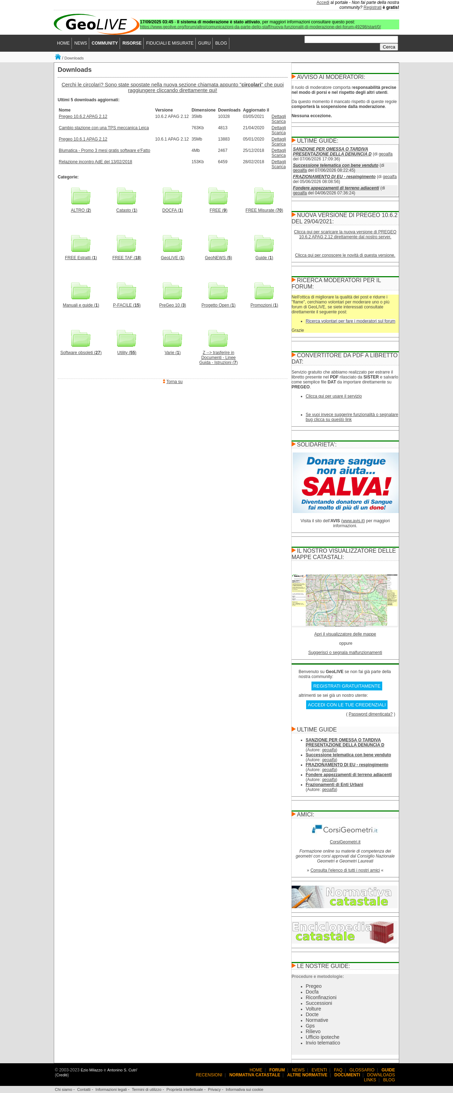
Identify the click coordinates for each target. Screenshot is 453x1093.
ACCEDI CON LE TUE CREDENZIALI (347, 704)
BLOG (221, 43)
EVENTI (319, 1070)
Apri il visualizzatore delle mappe (345, 634)
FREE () (218, 208)
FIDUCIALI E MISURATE (170, 43)
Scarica (278, 121)
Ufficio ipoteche (322, 1037)
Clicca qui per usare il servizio (334, 396)
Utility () (126, 350)
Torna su (174, 381)
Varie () (172, 350)
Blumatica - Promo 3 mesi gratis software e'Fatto (104, 150)
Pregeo (314, 986)
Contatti (84, 1089)
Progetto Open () (218, 303)
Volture (313, 1009)
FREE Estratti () (81, 255)
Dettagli (278, 116)
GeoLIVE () (172, 255)
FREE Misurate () (264, 208)
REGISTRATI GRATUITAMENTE (346, 686)
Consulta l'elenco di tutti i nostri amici (345, 870)
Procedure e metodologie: (318, 976)
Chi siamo (63, 1089)
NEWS (80, 43)
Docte (312, 1014)
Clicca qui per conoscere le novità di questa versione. (345, 255)
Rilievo (313, 1031)
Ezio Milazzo (92, 1070)
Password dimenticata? (370, 714)
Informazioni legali (111, 1089)
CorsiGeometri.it (345, 841)
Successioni (319, 1003)
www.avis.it (353, 520)
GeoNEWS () (218, 255)
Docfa (312, 992)
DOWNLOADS (381, 1074)
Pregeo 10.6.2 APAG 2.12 (83, 116)
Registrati (372, 7)
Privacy (214, 1089)
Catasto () (126, 208)
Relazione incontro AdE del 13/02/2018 (95, 161)
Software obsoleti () (81, 350)
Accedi (323, 2)
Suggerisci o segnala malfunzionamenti (345, 652)
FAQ (338, 1070)
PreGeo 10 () (172, 303)
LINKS (370, 1079)
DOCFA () (172, 208)
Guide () (264, 255)
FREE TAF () (127, 255)
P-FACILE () (127, 303)
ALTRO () (81, 208)
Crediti (62, 1075)
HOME (63, 43)
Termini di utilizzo (146, 1089)
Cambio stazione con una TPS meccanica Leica (104, 127)
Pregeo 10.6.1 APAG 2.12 (83, 139)
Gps (310, 1026)
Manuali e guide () (81, 303)
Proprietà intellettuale (184, 1089)
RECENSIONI (209, 1074)
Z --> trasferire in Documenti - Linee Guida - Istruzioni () (218, 355)
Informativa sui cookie (244, 1089)
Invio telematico (323, 1043)
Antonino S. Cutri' (122, 1070)
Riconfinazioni (321, 997)
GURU (204, 43)
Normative (317, 1020)
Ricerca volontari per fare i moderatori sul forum (350, 321)
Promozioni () (264, 303)
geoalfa (385, 154)
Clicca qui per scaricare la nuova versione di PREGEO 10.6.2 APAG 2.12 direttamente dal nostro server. (345, 234)
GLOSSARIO (362, 1070)
